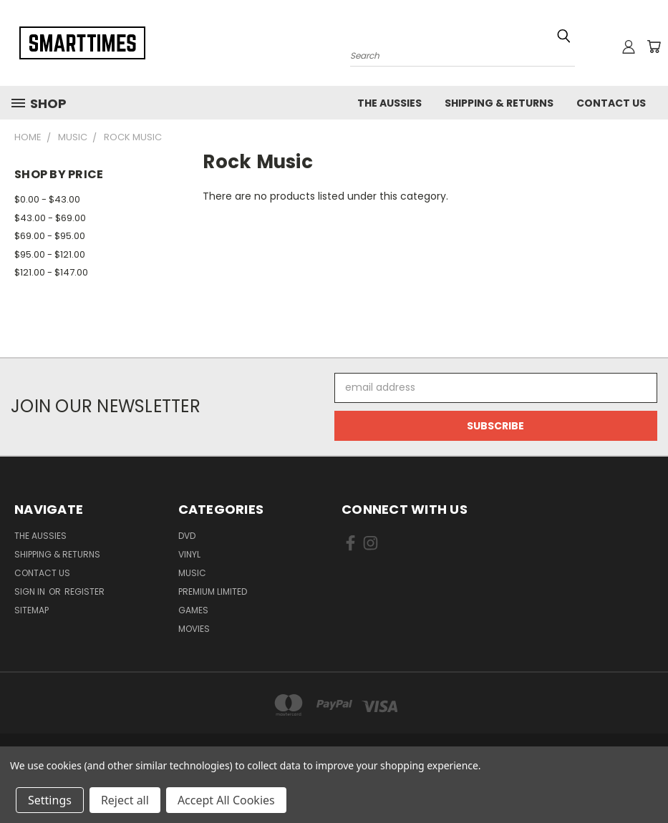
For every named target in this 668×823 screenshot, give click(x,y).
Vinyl (189, 554)
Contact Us (611, 103)
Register (84, 591)
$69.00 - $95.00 (49, 236)
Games (193, 610)
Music (192, 573)
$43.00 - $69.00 (50, 218)
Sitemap (31, 610)
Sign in (30, 591)
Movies (194, 629)
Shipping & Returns (499, 103)
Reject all (125, 800)
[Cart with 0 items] (654, 46)
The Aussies (389, 103)
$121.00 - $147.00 (51, 272)
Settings (50, 800)
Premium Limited (212, 591)
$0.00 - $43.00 (47, 199)
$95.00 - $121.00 (49, 254)
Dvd (186, 536)
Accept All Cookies (226, 800)
